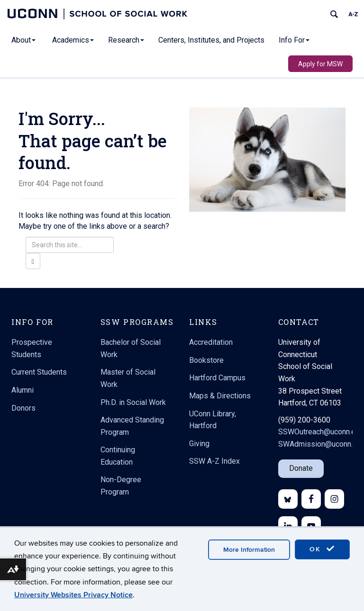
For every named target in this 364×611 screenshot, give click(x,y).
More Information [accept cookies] (249, 550)
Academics (73, 40)
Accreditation (211, 342)
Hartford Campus (217, 377)
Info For (294, 40)
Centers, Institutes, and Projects (211, 40)
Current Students (39, 372)
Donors (23, 408)
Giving (199, 443)
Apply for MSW (320, 64)
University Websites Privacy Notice (73, 595)
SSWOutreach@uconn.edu (321, 431)
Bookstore (206, 360)
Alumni (22, 390)
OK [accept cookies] (322, 549)
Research (126, 40)
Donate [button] (301, 468)
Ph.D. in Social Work (133, 402)
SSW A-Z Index (214, 461)
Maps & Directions (220, 395)
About (23, 40)
